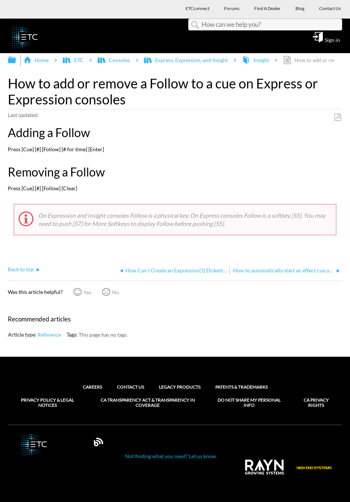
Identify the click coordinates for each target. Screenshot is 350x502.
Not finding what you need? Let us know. (171, 456)
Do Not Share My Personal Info (249, 403)
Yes (87, 292)
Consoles (114, 60)
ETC (73, 60)
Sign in (332, 40)
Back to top (21, 269)
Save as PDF (337, 117)
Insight (256, 60)
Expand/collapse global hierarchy (16, 60)
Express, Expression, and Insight (186, 60)
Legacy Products (179, 387)
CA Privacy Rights (316, 403)
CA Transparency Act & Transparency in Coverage (148, 403)
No (115, 292)
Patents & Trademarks (241, 387)
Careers (92, 387)
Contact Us (130, 387)
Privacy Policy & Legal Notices (47, 403)
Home (36, 60)
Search (195, 25)
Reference (49, 334)
